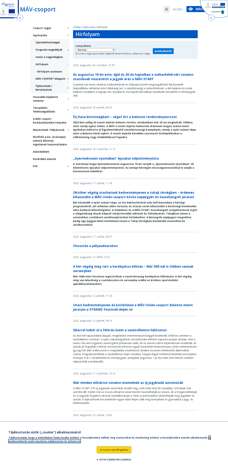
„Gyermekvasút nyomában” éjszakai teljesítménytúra (116, 158)
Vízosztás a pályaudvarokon (95, 246)
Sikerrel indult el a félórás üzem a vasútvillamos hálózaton (120, 330)
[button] (166, 9)
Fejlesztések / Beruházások (44, 87)
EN (179, 9)
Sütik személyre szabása (115, 461)
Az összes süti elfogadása (114, 451)
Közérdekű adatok (44, 159)
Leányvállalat (83, 45)
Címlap (77, 27)
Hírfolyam (42, 64)
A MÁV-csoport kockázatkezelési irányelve (49, 120)
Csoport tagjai (42, 28)
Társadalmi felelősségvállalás (44, 109)
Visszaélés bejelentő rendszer (45, 98)
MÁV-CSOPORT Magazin (51, 78)
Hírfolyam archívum (49, 71)
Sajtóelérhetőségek (48, 42)
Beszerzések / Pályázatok (48, 129)
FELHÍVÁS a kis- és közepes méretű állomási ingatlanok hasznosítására (50, 140)
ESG (35, 166)
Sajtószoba (89, 27)
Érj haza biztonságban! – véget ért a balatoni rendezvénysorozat (125, 117)
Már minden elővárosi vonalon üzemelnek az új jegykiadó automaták (128, 382)
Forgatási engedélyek (49, 49)
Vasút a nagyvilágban (49, 57)
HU (174, 9)
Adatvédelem (41, 151)
